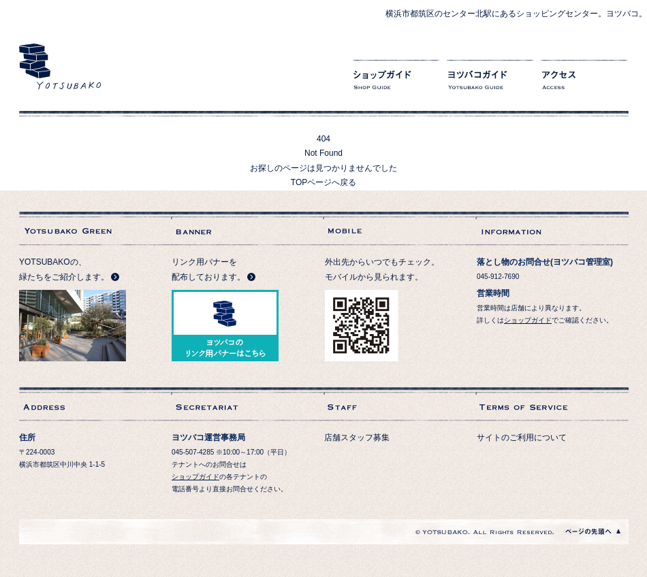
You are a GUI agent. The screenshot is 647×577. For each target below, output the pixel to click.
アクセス (584, 81)
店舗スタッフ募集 (357, 437)
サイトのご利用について (522, 437)
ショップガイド (396, 81)
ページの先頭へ (592, 531)
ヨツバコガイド (490, 81)
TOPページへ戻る (323, 182)
